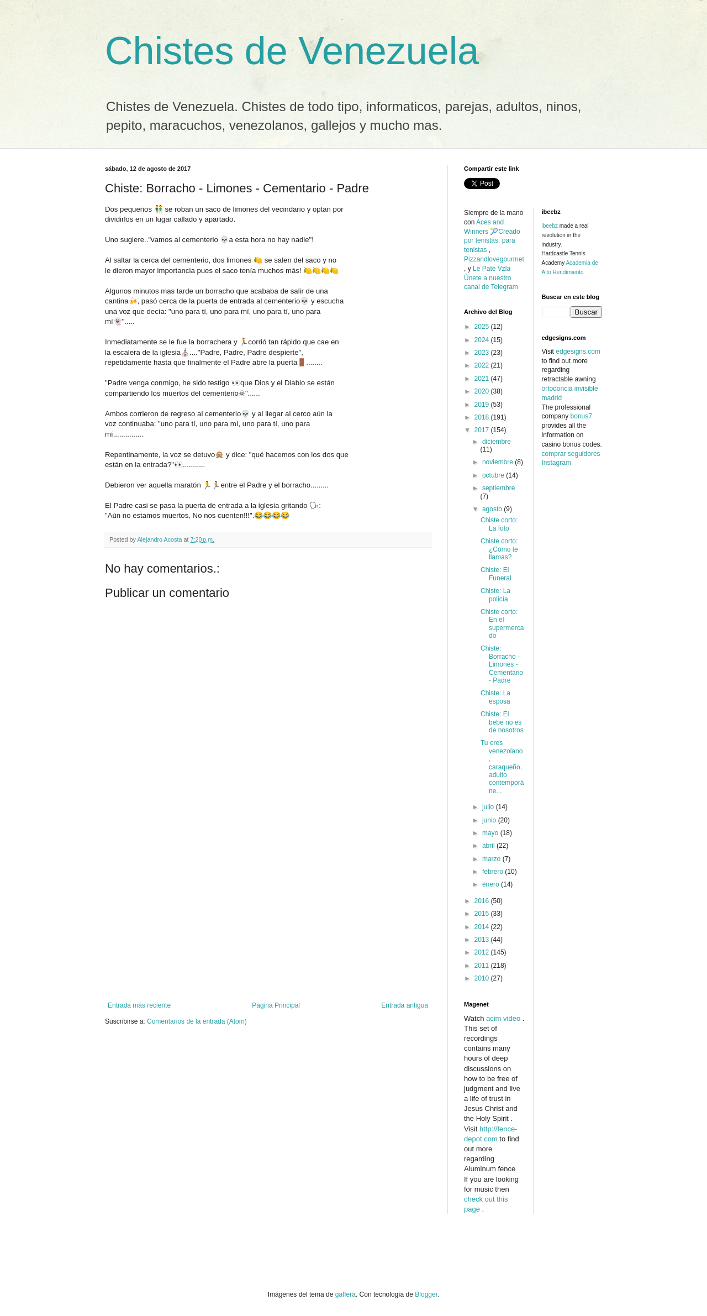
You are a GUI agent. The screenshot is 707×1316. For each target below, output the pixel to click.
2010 (482, 978)
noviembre (498, 462)
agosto (493, 509)
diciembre (496, 441)
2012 (482, 952)
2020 (482, 391)
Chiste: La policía (495, 594)
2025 (482, 327)
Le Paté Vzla (491, 268)
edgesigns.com (578, 351)
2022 (482, 365)
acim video (503, 1018)
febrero (493, 871)
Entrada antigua (404, 1005)
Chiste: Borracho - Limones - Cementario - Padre (502, 664)
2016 (482, 901)
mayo (491, 833)
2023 (482, 352)
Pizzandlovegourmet (494, 259)
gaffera (345, 1294)
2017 (482, 430)
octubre (494, 475)
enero (491, 884)
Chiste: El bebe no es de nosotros (502, 722)
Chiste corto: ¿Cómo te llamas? (499, 549)
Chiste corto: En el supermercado (502, 623)
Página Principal (276, 1005)
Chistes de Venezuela (292, 50)
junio (490, 820)
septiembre (498, 488)
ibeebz (550, 226)
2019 (482, 404)
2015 (482, 913)
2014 (482, 927)
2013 (482, 939)
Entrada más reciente (139, 1005)
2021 (482, 378)
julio (489, 807)
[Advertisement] (268, 919)
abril (489, 846)
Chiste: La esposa (495, 697)
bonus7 (581, 416)
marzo (492, 859)
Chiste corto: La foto (499, 524)
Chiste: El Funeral (496, 573)
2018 (482, 417)
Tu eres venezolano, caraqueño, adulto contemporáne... (502, 766)
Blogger (426, 1294)
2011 (482, 965)
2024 (482, 340)
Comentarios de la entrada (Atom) (197, 1021)
